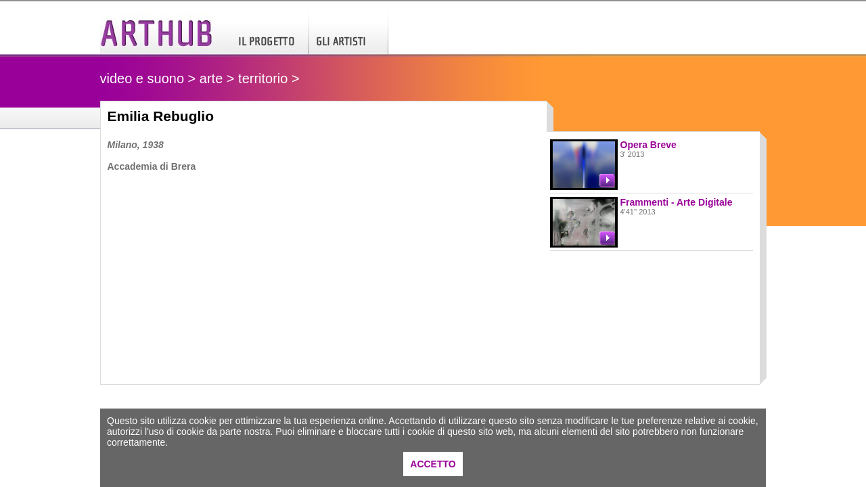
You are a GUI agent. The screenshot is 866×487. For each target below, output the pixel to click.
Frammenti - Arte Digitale (676, 202)
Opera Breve (648, 144)
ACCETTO (432, 464)
